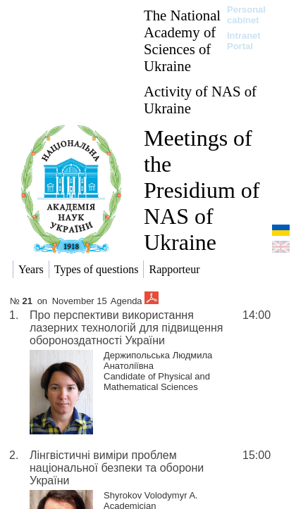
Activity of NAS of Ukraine (200, 99)
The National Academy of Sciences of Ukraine (182, 40)
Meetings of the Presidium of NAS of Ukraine (201, 190)
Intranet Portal (244, 40)
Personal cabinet (246, 14)
